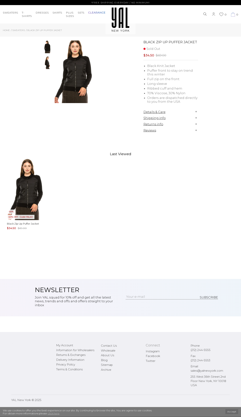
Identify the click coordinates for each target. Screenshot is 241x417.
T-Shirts (27, 14)
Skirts (57, 12)
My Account (64, 345)
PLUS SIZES (70, 14)
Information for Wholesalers (75, 350)
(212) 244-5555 (200, 350)
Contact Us (109, 345)
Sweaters (10, 12)
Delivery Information (70, 360)
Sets (81, 12)
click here (53, 413)
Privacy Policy (65, 364)
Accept (231, 411)
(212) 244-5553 (200, 360)
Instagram (153, 351)
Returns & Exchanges (70, 355)
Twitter (150, 361)
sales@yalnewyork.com (207, 370)
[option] (47, 48)
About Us (107, 355)
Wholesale (108, 350)
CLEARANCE (96, 12)
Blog (104, 360)
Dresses (42, 12)
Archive (106, 369)
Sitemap (107, 365)
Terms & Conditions (69, 369)
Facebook (153, 356)
